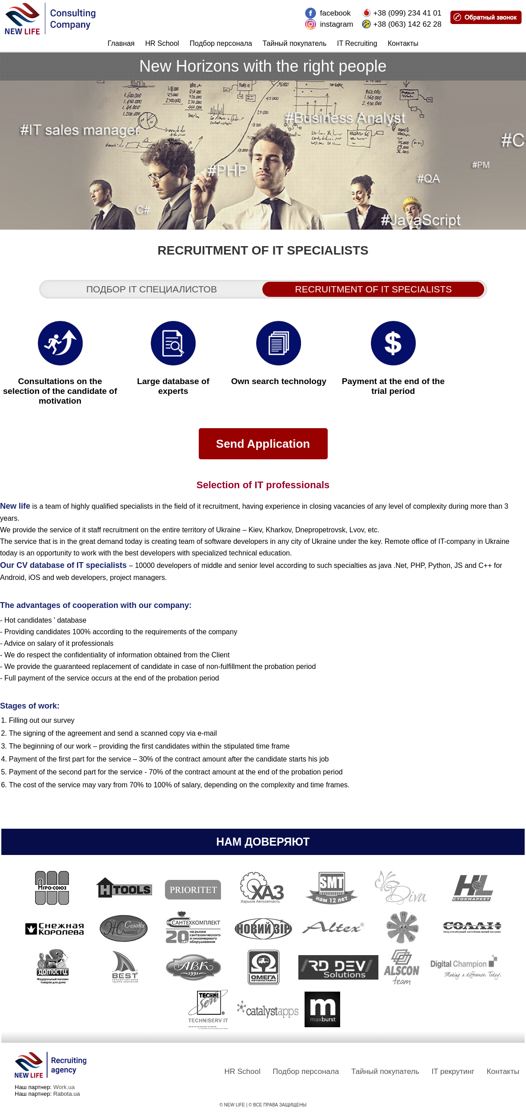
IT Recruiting (357, 43)
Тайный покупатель (295, 43)
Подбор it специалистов (151, 289)
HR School (162, 43)
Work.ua (64, 1087)
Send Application (263, 443)
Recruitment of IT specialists (373, 289)
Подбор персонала (221, 43)
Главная (121, 43)
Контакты (403, 43)
